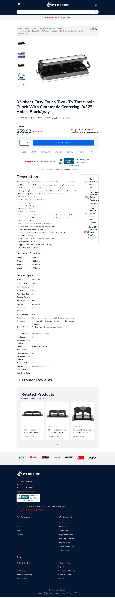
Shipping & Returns (66, 539)
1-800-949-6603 (34, 510)
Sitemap (20, 535)
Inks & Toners (22, 567)
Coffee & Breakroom (24, 563)
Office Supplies (31, 28)
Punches (61, 28)
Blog (18, 531)
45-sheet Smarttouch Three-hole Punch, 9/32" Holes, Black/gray (83, 431)
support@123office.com (26, 492)
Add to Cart (63, 142)
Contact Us (63, 523)
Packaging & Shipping (66, 571)
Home (20, 28)
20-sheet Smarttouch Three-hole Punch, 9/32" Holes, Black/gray (58, 431)
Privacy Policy (64, 543)
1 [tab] (57, 444)
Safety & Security (65, 575)
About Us (20, 523)
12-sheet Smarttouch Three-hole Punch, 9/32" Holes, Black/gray (32, 431)
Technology (21, 571)
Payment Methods (66, 535)
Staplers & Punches (47, 28)
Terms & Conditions (66, 546)
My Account (63, 527)
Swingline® (58, 169)
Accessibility (64, 550)
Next (98, 17)
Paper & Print (63, 567)
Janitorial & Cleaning (24, 575)
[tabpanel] (32, 421)
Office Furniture (22, 579)
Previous (16, 17)
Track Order (64, 531)
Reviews (20, 527)
